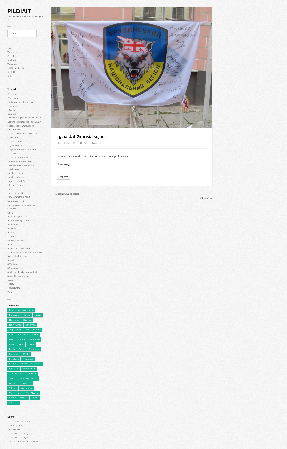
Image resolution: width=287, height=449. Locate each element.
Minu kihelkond (15, 193)
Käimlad (11, 114)
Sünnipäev (12, 268)
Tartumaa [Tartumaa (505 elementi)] (31, 373)
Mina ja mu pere (15, 185)
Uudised (11, 60)
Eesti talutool (13, 98)
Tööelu (10, 284)
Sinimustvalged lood (17, 256)
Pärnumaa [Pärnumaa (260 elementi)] (34, 349)
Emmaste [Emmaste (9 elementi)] (14, 315)
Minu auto (12, 189)
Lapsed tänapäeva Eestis (19, 161)
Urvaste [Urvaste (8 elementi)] (13, 383)
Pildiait (19, 11)
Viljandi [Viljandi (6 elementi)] (12, 388)
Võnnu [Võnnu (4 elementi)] (35, 397)
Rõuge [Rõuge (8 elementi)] (23, 363)
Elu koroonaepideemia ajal (20, 102)
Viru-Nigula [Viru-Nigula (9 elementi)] (32, 393)
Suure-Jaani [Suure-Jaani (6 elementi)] (29, 368)
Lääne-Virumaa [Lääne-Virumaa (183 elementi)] (17, 339)
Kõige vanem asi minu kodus (21, 149)
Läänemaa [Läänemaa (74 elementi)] (34, 339)
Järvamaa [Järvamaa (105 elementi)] (31, 325)
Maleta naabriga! (15, 177)
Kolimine (11, 153)
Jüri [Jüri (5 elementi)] (27, 329)
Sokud (10, 260)
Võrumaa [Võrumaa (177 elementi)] (13, 402)
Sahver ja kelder (15, 240)
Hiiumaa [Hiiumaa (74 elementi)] (27, 320)
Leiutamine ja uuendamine (20, 165)
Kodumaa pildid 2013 (17, 433)
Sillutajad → (205, 198)
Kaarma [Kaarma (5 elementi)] (37, 329)
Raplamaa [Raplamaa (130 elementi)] (28, 359)
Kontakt (11, 72)
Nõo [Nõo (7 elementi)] (21, 344)
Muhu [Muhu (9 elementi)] (12, 344)
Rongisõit (12, 236)
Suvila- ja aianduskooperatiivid (22, 272)
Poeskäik (11, 228)
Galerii (10, 56)
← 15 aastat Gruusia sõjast (65, 193)
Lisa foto (11, 48)
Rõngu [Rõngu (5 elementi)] (12, 363)
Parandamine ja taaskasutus (21, 220)
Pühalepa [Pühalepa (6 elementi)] (14, 359)
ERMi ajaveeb (14, 429)
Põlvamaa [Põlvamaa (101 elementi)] (14, 354)
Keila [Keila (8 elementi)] (11, 334)
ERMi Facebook (15, 425)
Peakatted (12, 224)
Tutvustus (12, 52)
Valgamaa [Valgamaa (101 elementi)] (26, 383)
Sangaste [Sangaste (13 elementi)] (14, 368)
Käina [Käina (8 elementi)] (35, 334)
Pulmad (11, 232)
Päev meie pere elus (17, 216)
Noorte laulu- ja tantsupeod (21, 205)
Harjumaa (63, 177)
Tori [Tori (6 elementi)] (11, 378)
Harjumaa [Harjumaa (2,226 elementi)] (14, 320)
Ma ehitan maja (15, 173)
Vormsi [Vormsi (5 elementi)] (12, 397)
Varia (9, 292)
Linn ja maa (13, 169)
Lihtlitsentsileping (16, 68)
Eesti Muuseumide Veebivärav (22, 441)
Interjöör (11, 110)
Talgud (10, 280)
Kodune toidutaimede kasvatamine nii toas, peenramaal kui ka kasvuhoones (25, 125)
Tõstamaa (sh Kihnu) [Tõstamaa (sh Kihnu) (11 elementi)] (27, 378)
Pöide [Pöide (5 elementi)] (26, 354)
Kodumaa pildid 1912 (17, 437)
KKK (9, 76)
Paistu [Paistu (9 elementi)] (31, 344)
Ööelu (10, 212)
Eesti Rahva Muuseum (18, 421)
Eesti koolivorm (15, 94)
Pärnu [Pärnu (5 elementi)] (22, 349)
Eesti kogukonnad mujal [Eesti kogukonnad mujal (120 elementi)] (21, 310)
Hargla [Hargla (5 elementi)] (38, 315)
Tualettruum (13, 288)
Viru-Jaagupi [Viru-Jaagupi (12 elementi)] (15, 393)
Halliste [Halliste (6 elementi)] (27, 315)
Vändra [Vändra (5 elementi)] (23, 397)
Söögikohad (13, 264)
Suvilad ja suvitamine (18, 276)
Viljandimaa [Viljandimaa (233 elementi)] (26, 388)
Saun (9, 244)
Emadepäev (13, 106)
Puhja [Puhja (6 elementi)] (12, 349)
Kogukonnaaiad (15, 145)
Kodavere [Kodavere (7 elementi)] (23, 334)
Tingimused (13, 64)
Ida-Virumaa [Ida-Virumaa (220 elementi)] (15, 325)
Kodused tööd (14, 141)
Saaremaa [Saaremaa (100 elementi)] (36, 363)
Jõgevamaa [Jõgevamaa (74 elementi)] (15, 329)
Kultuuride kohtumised (18, 157)
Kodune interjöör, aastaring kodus (24, 117)
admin (97, 143)
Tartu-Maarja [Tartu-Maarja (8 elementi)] (15, 373)
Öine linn (11, 208)
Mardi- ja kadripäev (17, 181)
